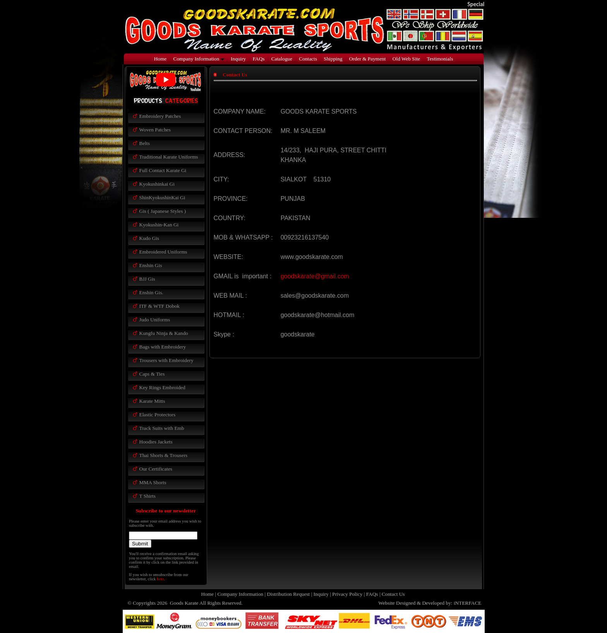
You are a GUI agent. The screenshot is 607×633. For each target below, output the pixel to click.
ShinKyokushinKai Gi (162, 197)
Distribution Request (288, 594)
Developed (433, 603)
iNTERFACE (468, 603)
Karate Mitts (152, 401)
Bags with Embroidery (162, 347)
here (160, 579)
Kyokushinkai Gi (157, 184)
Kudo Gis (149, 238)
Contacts (308, 59)
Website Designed (396, 603)
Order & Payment (367, 59)
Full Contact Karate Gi (163, 170)
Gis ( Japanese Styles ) (162, 211)
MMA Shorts (152, 482)
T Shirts (147, 496)
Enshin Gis (150, 265)
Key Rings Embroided (162, 387)
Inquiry (238, 59)
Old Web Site (406, 59)
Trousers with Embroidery (166, 360)
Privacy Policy (347, 594)
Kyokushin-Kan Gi (159, 225)
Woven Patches (155, 130)
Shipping (333, 59)
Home (160, 59)
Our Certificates (156, 469)
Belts (144, 143)
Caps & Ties (152, 374)
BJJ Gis (147, 279)
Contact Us (393, 594)
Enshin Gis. (151, 292)
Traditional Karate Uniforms (168, 157)
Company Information (198, 59)
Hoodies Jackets (156, 442)
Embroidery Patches (160, 116)
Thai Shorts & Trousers (163, 455)
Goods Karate (184, 603)
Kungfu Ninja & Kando (163, 333)
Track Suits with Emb (161, 428)
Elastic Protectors (157, 414)
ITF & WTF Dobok (159, 306)
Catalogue (281, 59)
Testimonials (440, 59)
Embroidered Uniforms (163, 252)
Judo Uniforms (154, 320)
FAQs (259, 59)
